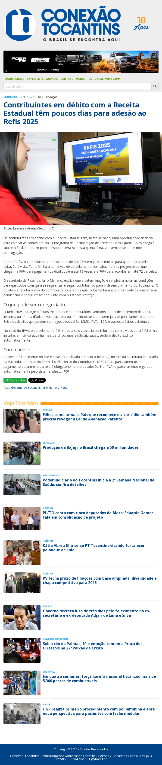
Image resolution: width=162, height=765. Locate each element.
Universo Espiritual (55, 639)
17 (21, 97)
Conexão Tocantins (24, 756)
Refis (64, 388)
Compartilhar (15, 380)
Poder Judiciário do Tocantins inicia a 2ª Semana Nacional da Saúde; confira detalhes (98, 482)
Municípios (84, 79)
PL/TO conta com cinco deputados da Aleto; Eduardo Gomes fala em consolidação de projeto (98, 515)
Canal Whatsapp (107, 79)
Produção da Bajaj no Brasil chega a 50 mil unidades (91, 447)
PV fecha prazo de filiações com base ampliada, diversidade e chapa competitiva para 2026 (100, 580)
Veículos (48, 442)
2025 (31, 97)
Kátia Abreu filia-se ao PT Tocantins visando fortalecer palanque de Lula (94, 547)
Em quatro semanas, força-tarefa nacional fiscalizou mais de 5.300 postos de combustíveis (99, 678)
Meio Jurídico (51, 475)
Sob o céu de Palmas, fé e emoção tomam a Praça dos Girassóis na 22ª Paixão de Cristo (92, 646)
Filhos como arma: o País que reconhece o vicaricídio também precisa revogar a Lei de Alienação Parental (99, 417)
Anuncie (52, 79)
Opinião (47, 410)
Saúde (46, 704)
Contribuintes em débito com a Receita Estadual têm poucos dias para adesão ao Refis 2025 (74, 113)
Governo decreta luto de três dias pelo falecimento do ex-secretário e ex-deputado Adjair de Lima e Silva (97, 613)
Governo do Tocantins (25, 388)
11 (25, 97)
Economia (10, 97)
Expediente (35, 79)
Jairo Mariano (50, 388)
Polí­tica (48, 508)
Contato (66, 79)
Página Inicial (13, 79)
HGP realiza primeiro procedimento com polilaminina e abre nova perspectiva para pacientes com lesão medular (99, 711)
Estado (47, 606)
